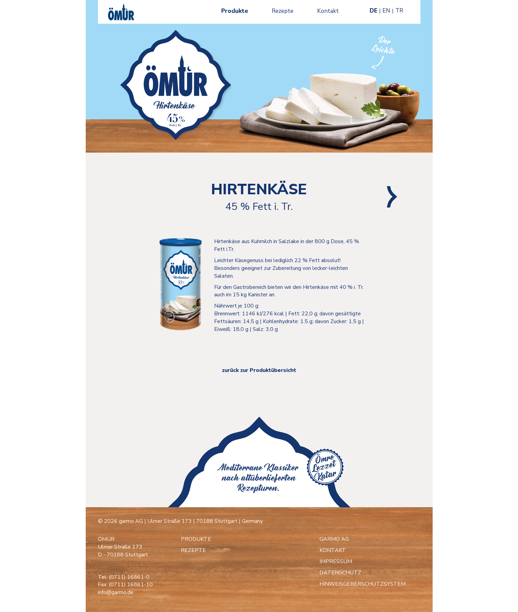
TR (399, 11)
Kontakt (328, 11)
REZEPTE (193, 550)
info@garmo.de (115, 592)
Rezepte (282, 11)
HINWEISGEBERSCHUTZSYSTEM (362, 584)
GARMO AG (334, 539)
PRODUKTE (196, 539)
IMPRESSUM (335, 561)
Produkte (234, 11)
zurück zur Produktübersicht (259, 370)
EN (386, 11)
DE (373, 11)
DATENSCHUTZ (340, 572)
